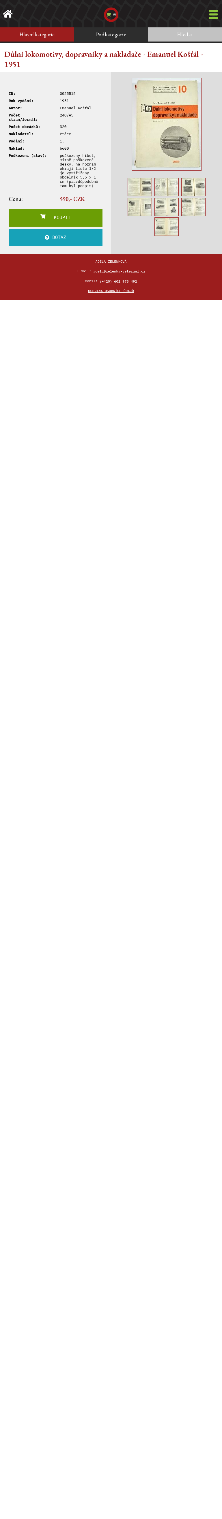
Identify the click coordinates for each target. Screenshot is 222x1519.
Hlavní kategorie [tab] (37, 34)
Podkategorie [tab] (111, 34)
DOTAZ (55, 237)
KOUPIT (55, 217)
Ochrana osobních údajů (111, 291)
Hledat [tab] (185, 34)
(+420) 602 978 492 (118, 281)
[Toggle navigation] (213, 14)
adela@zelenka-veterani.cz (119, 271)
